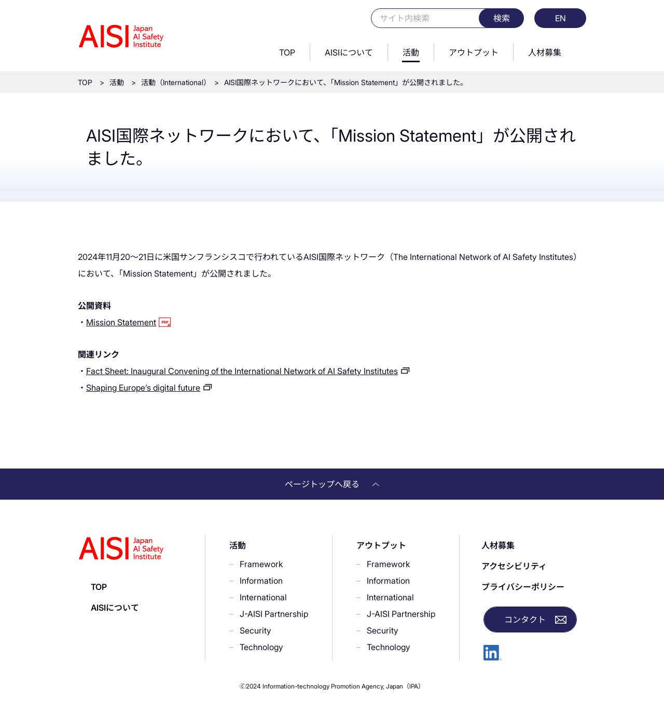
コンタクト (525, 619)
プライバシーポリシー (522, 587)
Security (255, 630)
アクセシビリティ (514, 566)
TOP (287, 52)
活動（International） (174, 82)
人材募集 (544, 52)
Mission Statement (121, 322)
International (263, 597)
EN (560, 18)
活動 (411, 52)
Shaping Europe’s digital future (143, 387)
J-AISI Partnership (274, 614)
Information (261, 580)
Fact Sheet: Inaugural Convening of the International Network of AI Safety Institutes (242, 371)
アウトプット (474, 52)
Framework (261, 564)
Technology (261, 647)
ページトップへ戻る (332, 484)
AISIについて (349, 52)
